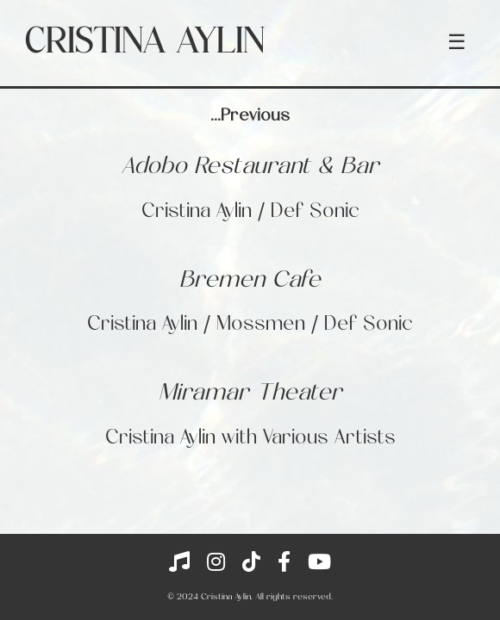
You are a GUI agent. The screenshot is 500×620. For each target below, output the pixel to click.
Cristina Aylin (145, 43)
